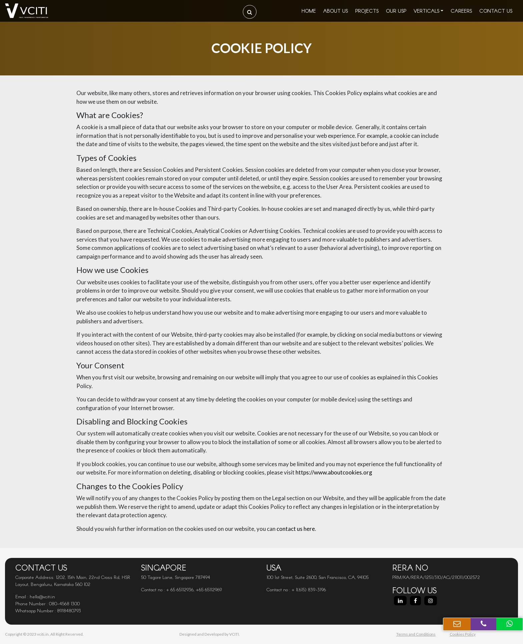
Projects (367, 11)
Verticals (426, 11)
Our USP (396, 11)
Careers (461, 11)
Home (309, 11)
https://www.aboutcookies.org (334, 472)
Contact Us (495, 11)
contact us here (296, 528)
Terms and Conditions (416, 634)
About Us (335, 11)
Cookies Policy (463, 634)
